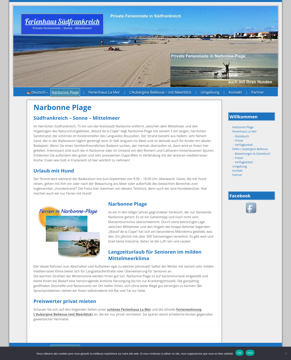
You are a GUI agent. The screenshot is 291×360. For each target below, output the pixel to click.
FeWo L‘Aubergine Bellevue (250, 149)
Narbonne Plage (65, 92)
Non (250, 352)
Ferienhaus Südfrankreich (62, 21)
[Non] (286, 353)
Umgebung (210, 92)
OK (239, 352)
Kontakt (235, 92)
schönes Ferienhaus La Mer (129, 309)
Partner (257, 92)
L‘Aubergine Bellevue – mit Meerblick (160, 92)
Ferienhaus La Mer (104, 92)
